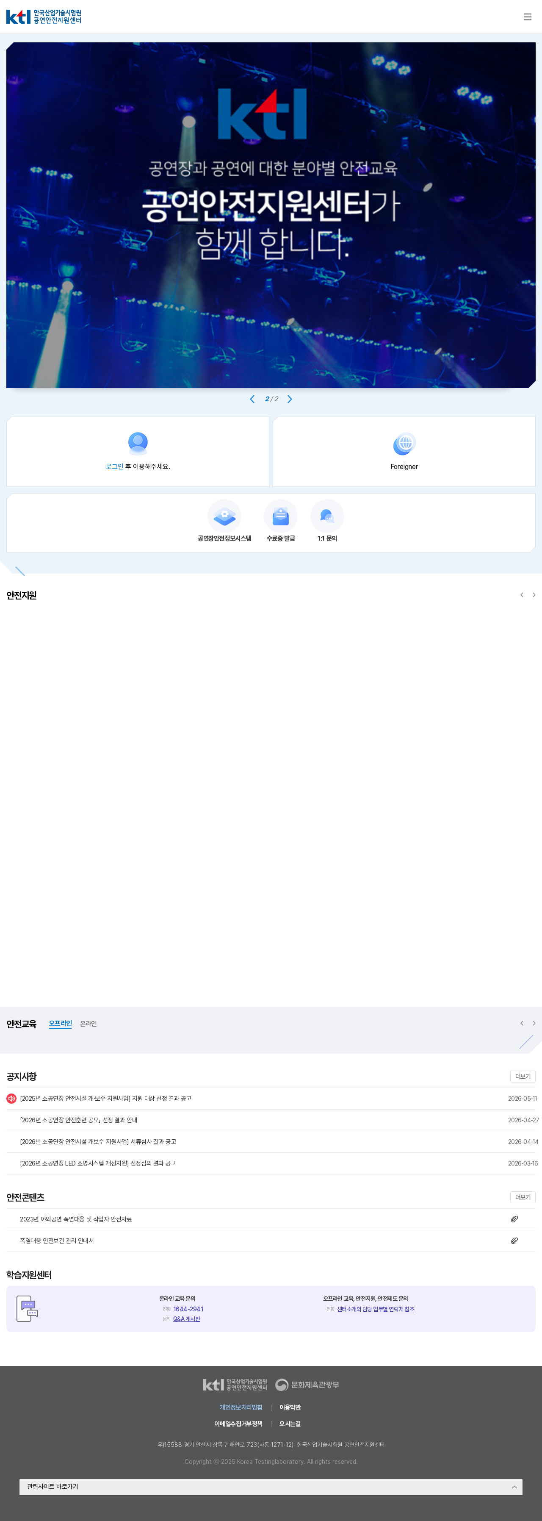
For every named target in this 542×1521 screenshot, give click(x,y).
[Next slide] (290, 399)
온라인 (88, 1024)
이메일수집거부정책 (238, 1424)
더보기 (523, 1076)
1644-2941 (188, 1309)
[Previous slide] (252, 399)
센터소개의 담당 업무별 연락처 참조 (376, 1309)
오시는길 (290, 1424)
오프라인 (60, 1023)
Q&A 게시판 (186, 1319)
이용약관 (290, 1407)
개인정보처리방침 (241, 1407)
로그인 (115, 467)
